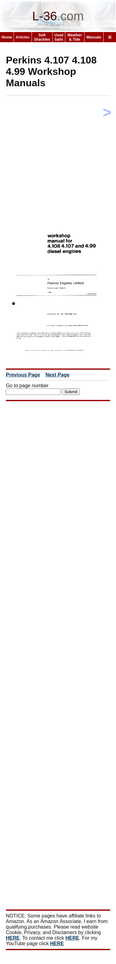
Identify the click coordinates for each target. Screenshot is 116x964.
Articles (22, 37)
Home (7, 37)
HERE (12, 938)
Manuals (94, 37)
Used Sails (58, 37)
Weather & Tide (74, 37)
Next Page (57, 374)
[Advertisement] (58, 158)
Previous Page (23, 374)
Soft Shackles (42, 37)
